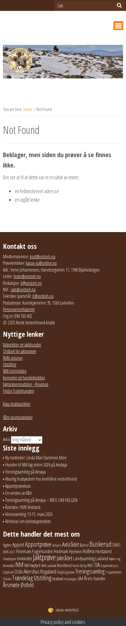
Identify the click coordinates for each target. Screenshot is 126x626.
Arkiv (6, 439)
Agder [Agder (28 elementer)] (7, 545)
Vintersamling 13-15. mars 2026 (28, 514)
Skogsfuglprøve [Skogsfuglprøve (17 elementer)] (65, 572)
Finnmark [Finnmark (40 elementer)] (23, 551)
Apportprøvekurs (18, 486)
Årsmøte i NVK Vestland (22, 507)
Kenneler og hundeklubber (24, 377)
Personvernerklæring (19, 309)
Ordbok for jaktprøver (19, 351)
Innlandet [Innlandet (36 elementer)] (24, 558)
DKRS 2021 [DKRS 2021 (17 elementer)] (9, 551)
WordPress (63, 610)
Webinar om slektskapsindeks (28, 521)
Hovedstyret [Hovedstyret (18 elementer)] (9, 558)
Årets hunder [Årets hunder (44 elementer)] (95, 578)
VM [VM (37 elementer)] (80, 578)
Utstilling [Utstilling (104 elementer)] (42, 578)
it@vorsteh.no (31, 283)
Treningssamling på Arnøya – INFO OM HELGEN (41, 500)
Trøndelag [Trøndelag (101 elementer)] (22, 578)
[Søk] (119, 5)
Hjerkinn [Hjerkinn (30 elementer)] (75, 551)
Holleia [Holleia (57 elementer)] (88, 551)
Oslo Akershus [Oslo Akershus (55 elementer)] (26, 571)
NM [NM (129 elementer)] (19, 564)
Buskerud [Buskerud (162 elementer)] (100, 544)
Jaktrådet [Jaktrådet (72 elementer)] (64, 558)
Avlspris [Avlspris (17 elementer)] (56, 545)
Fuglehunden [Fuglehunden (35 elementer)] (42, 551)
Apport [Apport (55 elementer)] (18, 544)
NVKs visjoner (13, 358)
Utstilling (9, 364)
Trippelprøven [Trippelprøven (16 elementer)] (113, 572)
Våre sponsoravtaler (18, 417)
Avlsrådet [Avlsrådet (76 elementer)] (70, 544)
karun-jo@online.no (41, 263)
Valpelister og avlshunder (22, 344)
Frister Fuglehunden (18, 391)
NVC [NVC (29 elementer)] (90, 565)
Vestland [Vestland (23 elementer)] (57, 578)
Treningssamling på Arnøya (25, 472)
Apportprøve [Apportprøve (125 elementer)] (38, 544)
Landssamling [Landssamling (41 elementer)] (83, 558)
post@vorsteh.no (42, 256)
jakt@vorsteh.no (23, 289)
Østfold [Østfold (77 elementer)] (27, 585)
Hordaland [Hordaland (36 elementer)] (103, 551)
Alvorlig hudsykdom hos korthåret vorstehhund (41, 479)
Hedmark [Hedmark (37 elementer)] (61, 551)
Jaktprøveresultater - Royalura (25, 384)
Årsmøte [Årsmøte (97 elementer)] (11, 584)
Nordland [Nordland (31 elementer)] (64, 565)
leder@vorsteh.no (27, 276)
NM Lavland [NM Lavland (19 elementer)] (48, 565)
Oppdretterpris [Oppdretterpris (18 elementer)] (109, 565)
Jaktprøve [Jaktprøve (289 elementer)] (44, 557)
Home (28, 109)
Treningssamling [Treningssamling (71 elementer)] (90, 571)
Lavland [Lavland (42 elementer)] (101, 558)
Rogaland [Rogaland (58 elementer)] (48, 571)
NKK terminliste (14, 371)
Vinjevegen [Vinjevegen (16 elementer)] (70, 578)
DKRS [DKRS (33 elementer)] (116, 545)
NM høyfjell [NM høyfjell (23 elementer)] (32, 565)
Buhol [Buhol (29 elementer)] (84, 545)
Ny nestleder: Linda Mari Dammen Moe (36, 457)
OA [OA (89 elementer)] (97, 565)
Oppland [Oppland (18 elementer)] (8, 572)
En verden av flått (18, 493)
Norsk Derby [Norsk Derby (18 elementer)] (79, 565)
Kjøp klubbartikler (16, 404)
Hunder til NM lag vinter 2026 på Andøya (36, 464)
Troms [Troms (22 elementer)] (7, 578)
